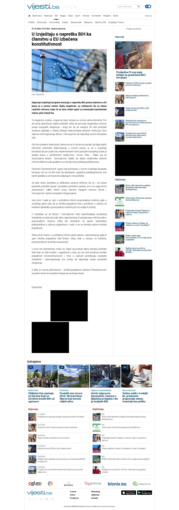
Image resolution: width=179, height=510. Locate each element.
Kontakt (94, 498)
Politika (31, 22)
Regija (63, 16)
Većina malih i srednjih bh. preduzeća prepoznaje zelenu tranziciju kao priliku (135, 397)
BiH (56, 16)
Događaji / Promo (116, 22)
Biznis (115, 16)
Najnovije (48, 16)
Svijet (70, 16)
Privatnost (74, 498)
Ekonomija (41, 22)
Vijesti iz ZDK (100, 22)
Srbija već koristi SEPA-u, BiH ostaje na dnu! (137, 109)
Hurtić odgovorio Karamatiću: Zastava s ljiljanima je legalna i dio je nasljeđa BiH (104, 397)
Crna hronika (54, 22)
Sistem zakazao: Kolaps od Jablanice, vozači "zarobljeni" (138, 224)
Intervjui (86, 16)
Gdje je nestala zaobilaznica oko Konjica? (137, 97)
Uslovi (72, 495)
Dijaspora (88, 22)
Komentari (96, 16)
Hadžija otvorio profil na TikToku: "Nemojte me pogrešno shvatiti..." (139, 250)
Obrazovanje (76, 22)
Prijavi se (148, 16)
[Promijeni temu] (148, 6)
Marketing (95, 492)
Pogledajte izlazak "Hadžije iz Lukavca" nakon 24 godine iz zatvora (138, 213)
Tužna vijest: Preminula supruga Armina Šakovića (139, 199)
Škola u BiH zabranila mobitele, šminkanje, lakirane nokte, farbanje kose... (138, 187)
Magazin (107, 16)
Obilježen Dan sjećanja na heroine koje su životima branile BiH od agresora (139, 123)
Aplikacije (95, 495)
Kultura (65, 22)
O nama (73, 492)
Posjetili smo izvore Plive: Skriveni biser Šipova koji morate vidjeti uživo (136, 135)
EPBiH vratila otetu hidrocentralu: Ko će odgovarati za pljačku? (139, 238)
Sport (77, 16)
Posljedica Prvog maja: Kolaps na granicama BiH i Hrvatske (131, 75)
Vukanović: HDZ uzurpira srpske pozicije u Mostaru (139, 84)
